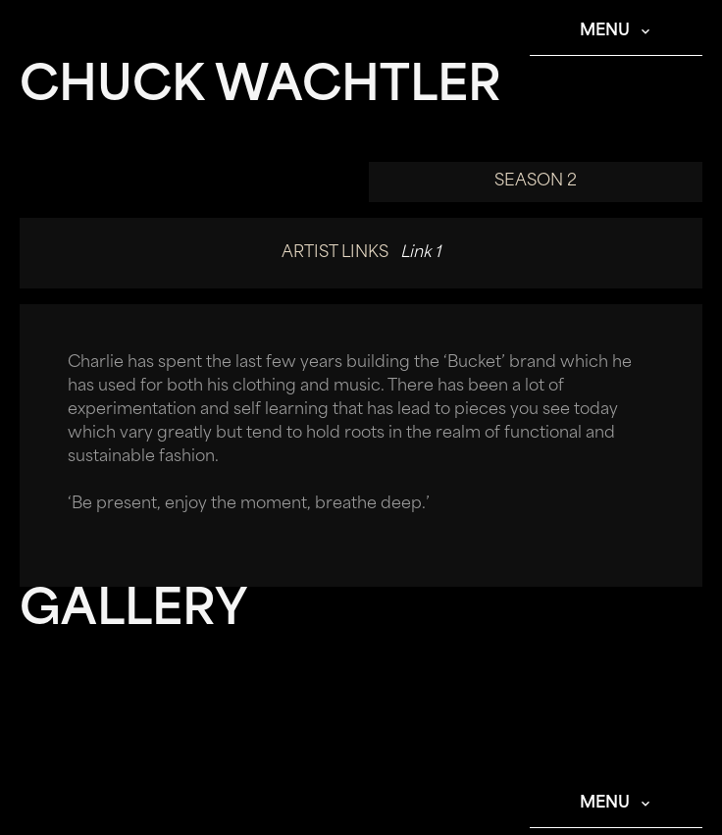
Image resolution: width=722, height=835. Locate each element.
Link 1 (420, 253)
